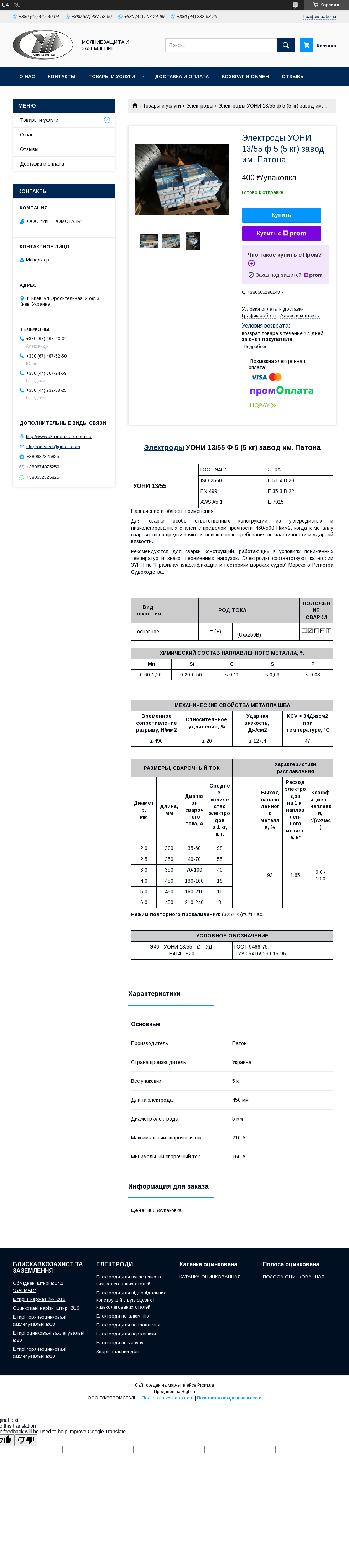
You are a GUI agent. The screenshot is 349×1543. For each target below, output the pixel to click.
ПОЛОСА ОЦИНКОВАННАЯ (293, 1276)
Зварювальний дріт (118, 1351)
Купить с (281, 233)
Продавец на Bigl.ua (174, 1391)
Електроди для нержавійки (126, 1333)
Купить (282, 215)
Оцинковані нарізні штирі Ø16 (46, 1308)
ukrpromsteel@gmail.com (53, 446)
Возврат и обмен (245, 76)
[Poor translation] (26, 1440)
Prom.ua (205, 1385)
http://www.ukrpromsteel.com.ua (59, 436)
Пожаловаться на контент (168, 1398)
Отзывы (293, 76)
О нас (27, 76)
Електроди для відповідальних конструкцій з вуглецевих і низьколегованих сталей (131, 1300)
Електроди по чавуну (120, 1342)
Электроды (199, 106)
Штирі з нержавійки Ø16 (39, 1299)
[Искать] (286, 45)
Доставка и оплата (182, 76)
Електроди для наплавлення (128, 1325)
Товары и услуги (111, 76)
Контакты (61, 76)
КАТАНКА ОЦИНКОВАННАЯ (210, 1276)
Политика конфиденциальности (229, 1398)
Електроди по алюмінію (122, 1316)
